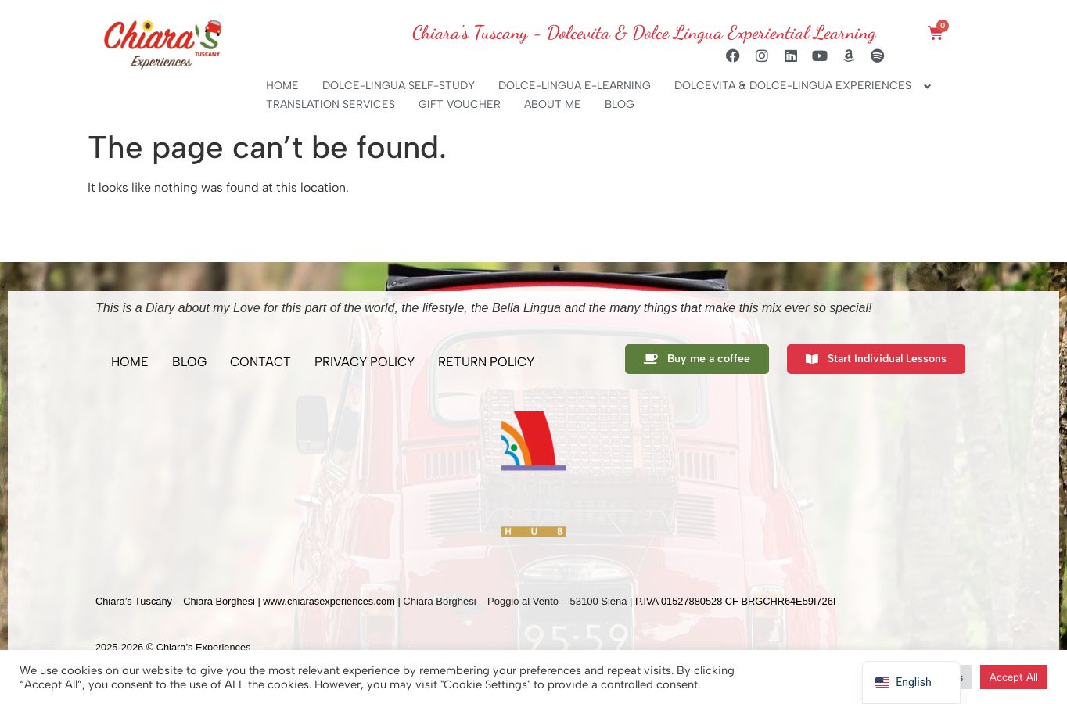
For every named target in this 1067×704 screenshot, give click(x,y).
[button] (111, 474)
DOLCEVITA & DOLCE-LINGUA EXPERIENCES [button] (792, 85)
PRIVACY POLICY (364, 361)
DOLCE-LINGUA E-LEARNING (574, 85)
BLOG (619, 104)
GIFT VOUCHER (460, 104)
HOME (282, 85)
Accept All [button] (1014, 677)
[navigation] (911, 682)
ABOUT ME (552, 104)
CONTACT (260, 361)
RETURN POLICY (486, 361)
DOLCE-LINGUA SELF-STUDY (398, 85)
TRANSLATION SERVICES (330, 104)
